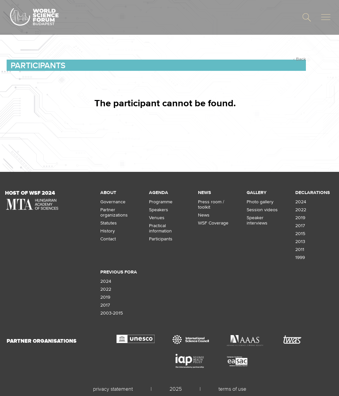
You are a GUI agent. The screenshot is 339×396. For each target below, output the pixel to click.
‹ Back (299, 59)
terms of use (232, 389)
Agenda (158, 192)
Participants (38, 65)
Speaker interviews (257, 220)
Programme (160, 201)
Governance (112, 201)
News (204, 192)
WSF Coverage (213, 222)
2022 (300, 209)
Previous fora (118, 271)
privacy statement (113, 389)
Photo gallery (260, 201)
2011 (299, 249)
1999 (300, 257)
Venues (157, 217)
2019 (300, 217)
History (107, 230)
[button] (307, 17)
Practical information (160, 228)
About (108, 192)
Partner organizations (114, 212)
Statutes (108, 222)
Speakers (158, 209)
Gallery (256, 192)
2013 (300, 241)
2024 (300, 201)
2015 (300, 233)
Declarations (312, 192)
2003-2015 (111, 313)
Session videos (262, 209)
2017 (300, 225)
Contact (108, 238)
